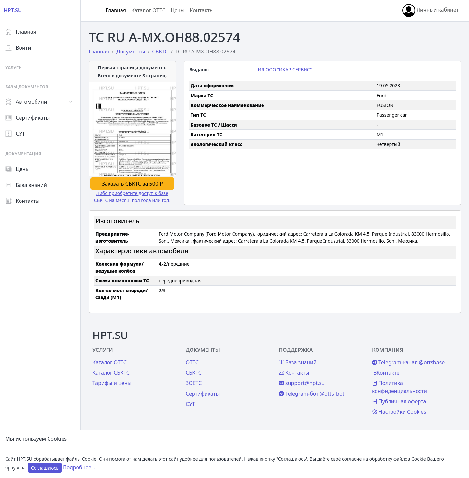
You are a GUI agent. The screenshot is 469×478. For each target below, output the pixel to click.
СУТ (18, 133)
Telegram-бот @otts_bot (313, 392)
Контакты (25, 200)
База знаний (29, 184)
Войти (21, 47)
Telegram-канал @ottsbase (409, 361)
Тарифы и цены (114, 382)
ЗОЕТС (196, 382)
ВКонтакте (387, 371)
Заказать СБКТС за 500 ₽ (134, 183)
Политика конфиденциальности (400, 386)
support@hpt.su (303, 382)
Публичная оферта (400, 400)
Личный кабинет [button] (430, 10)
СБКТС (196, 371)
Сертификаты (30, 117)
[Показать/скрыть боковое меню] (98, 10)
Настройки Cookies (400, 410)
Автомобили (29, 101)
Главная (23, 31)
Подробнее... (79, 467)
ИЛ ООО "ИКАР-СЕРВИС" (286, 70)
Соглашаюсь (45, 468)
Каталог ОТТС (151, 10)
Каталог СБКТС (113, 371)
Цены (20, 168)
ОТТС (194, 361)
